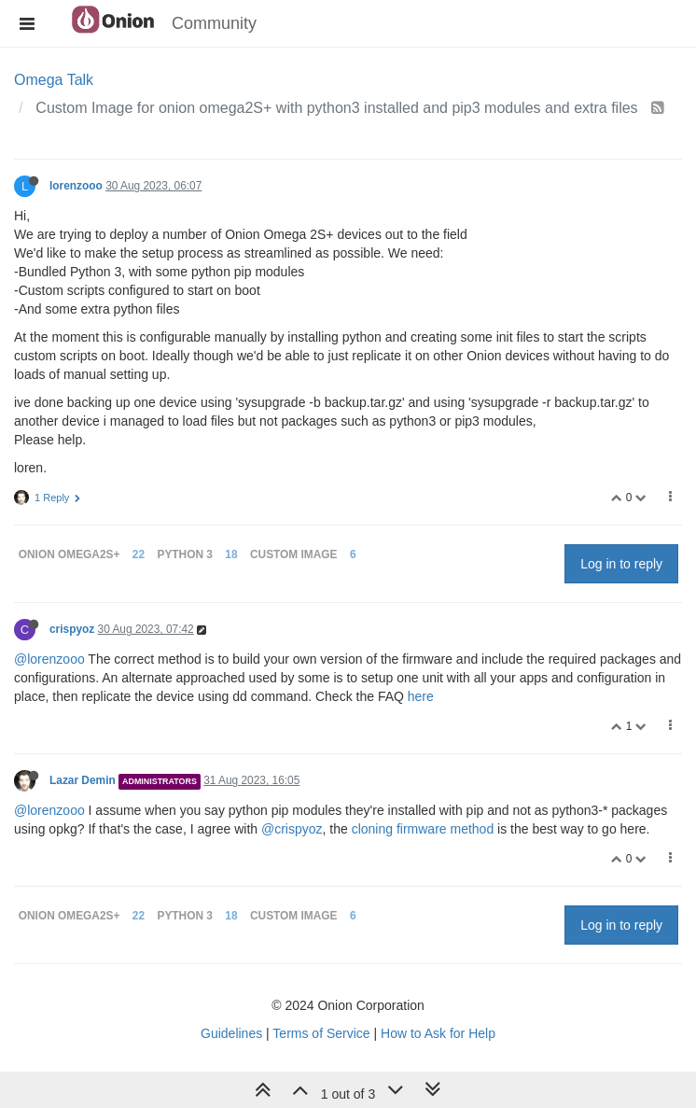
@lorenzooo (49, 659)
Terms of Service (320, 1033)
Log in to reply (621, 563)
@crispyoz (292, 828)
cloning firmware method (423, 828)
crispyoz (71, 629)
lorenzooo (76, 185)
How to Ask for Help (438, 1033)
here (421, 696)
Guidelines (231, 1033)
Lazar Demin (82, 780)
